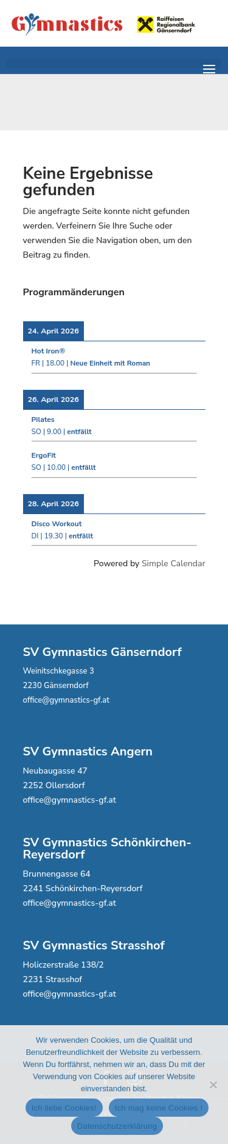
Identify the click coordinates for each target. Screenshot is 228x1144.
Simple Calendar (174, 563)
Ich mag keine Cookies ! (158, 1107)
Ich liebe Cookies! (64, 1107)
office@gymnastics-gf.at (66, 700)
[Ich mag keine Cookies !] (213, 1085)
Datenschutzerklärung (117, 1126)
